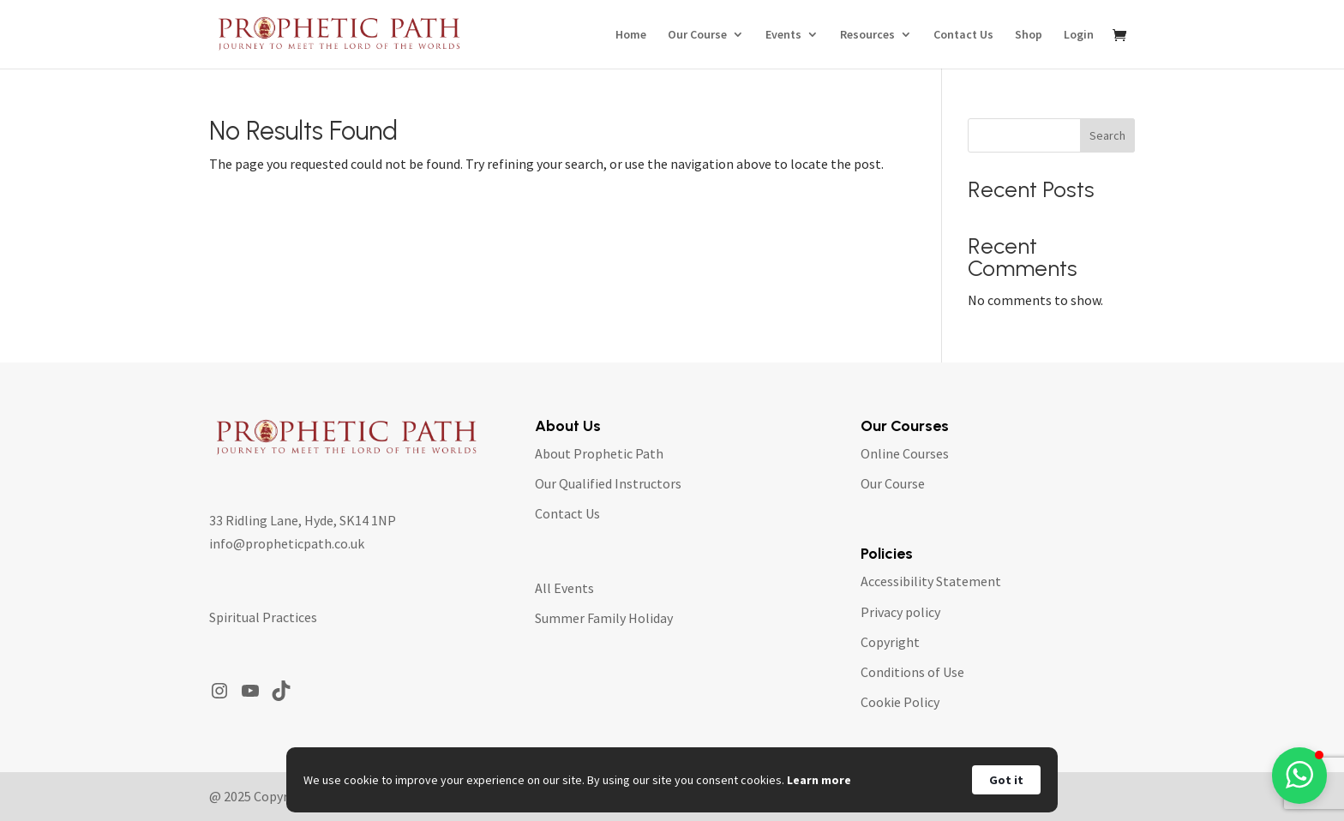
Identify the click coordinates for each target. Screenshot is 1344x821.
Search (1107, 135)
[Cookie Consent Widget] (672, 779)
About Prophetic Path (599, 453)
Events (783, 35)
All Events (564, 587)
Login (1079, 35)
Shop (1028, 35)
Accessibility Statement (931, 581)
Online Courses (905, 453)
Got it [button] (1006, 780)
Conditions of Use (912, 671)
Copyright (890, 641)
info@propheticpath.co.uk (286, 543)
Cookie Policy (900, 701)
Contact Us (963, 35)
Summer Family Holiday (604, 617)
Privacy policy (900, 611)
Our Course (697, 35)
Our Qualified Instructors (608, 483)
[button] (1299, 775)
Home (630, 35)
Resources (867, 35)
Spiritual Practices (263, 617)
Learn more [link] (819, 780)
